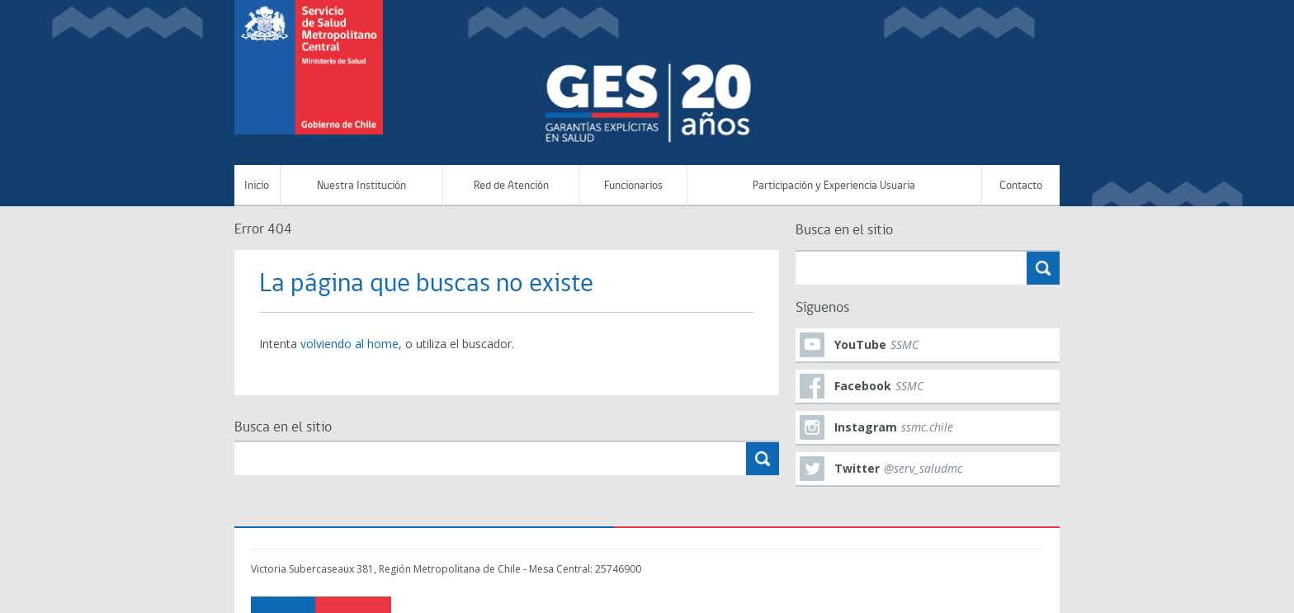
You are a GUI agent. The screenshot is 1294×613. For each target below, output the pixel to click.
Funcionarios (633, 186)
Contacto (1020, 186)
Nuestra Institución (361, 186)
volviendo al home (349, 343)
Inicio (256, 186)
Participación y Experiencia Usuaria (834, 186)
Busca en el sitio (283, 428)
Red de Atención (511, 186)
